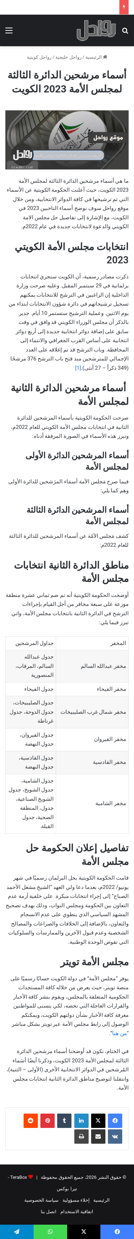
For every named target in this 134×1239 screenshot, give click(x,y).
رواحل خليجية (68, 57)
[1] (78, 368)
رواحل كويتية (39, 57)
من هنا (119, 1033)
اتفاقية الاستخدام (76, 1211)
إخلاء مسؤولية (76, 1200)
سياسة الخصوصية (41, 1200)
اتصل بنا (48, 1211)
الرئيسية (96, 57)
